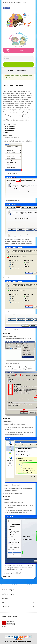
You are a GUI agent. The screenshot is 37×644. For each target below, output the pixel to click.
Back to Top (6, 333)
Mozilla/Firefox (9, 130)
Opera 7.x (7, 132)
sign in (25, 2)
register (18, 2)
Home (11, 70)
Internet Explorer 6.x (11, 129)
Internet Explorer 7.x (11, 127)
